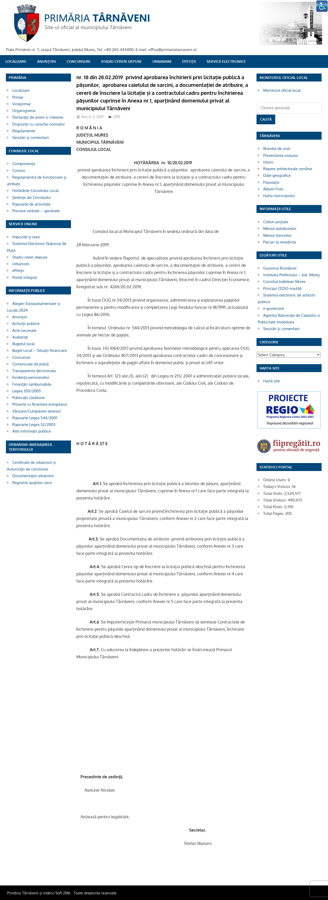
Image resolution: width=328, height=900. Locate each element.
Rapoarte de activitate (31, 204)
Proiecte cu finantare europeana (39, 404)
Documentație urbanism (33, 475)
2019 (116, 117)
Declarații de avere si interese (37, 117)
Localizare (15, 61)
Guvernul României (279, 268)
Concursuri (78, 61)
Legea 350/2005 (26, 390)
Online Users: (275, 479)
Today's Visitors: (277, 486)
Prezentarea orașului (280, 155)
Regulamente (23, 130)
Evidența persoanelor (30, 377)
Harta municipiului (279, 195)
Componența (23, 163)
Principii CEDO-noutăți (282, 288)
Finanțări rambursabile (31, 384)
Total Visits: (273, 493)
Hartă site (271, 381)
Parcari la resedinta (279, 242)
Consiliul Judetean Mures (284, 281)
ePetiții (189, 61)
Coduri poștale (275, 221)
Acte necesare (24, 330)
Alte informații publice (31, 431)
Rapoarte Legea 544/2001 (34, 417)
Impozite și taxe (26, 236)
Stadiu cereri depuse (121, 61)
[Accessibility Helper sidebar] (322, 6)
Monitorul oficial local (282, 90)
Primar (17, 97)
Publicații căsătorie (28, 397)
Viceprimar (21, 103)
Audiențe (20, 337)
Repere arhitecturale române (287, 168)
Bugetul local (23, 343)
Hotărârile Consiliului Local (35, 190)
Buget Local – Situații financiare (39, 350)
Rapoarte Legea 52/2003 (33, 424)
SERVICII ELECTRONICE (226, 61)
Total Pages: (274, 513)
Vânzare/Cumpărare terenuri (36, 411)
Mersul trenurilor (277, 235)
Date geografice (277, 175)
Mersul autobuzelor (279, 228)
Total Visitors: (275, 500)
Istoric (268, 162)
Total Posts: (273, 506)
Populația (271, 182)
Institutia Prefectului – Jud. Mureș (291, 274)
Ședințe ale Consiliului (31, 197)
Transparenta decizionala (34, 370)
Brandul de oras (276, 148)
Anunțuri (46, 61)
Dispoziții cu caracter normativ (38, 124)
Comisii (18, 170)
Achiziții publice (25, 323)
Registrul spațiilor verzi (32, 482)
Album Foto (273, 189)
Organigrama (23, 110)
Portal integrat (24, 277)
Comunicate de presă (30, 364)
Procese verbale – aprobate (36, 210)
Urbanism (161, 61)
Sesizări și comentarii (30, 137)
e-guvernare (273, 308)
